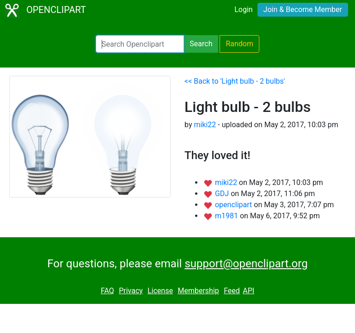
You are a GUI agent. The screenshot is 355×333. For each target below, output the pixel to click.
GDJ (223, 193)
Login (243, 9)
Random (239, 43)
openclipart (234, 204)
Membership (198, 290)
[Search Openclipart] (140, 44)
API (248, 290)
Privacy (131, 290)
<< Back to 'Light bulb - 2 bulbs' (234, 81)
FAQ (107, 290)
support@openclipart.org (245, 263)
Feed (232, 290)
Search (201, 43)
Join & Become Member (302, 9)
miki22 (205, 124)
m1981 (227, 215)
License (160, 290)
